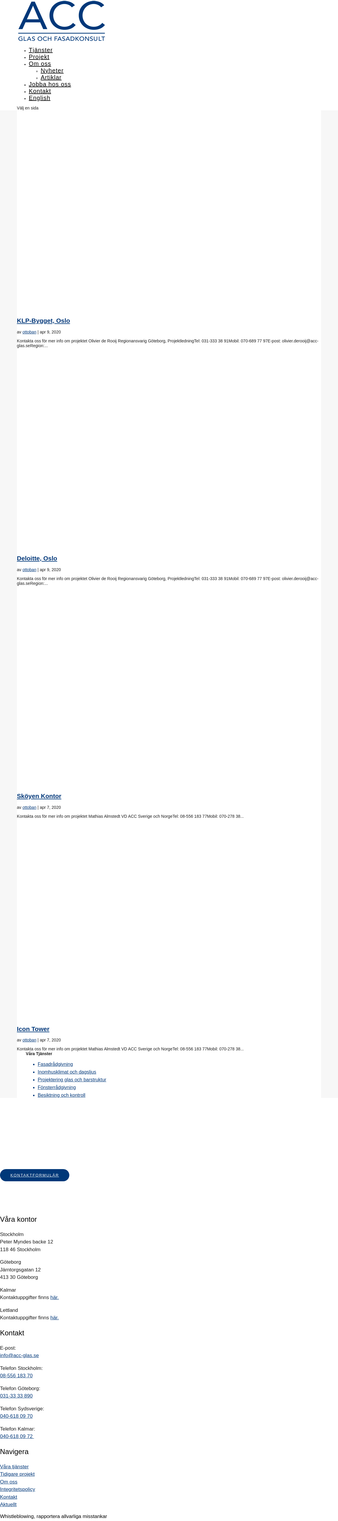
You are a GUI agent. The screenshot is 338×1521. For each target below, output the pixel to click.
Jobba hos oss (50, 84)
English (40, 98)
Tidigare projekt (17, 1474)
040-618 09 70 (16, 1416)
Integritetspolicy (17, 1489)
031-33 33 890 (16, 1396)
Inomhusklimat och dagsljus (67, 1071)
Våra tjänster (14, 1467)
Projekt (39, 57)
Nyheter (52, 70)
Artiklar (51, 77)
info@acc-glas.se (19, 1355)
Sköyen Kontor (39, 795)
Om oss (40, 63)
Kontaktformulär (34, 1175)
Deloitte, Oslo (37, 558)
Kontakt (40, 91)
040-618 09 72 (17, 1436)
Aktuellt (8, 1504)
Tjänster (41, 50)
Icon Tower (33, 1028)
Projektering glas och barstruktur (72, 1079)
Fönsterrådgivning (57, 1087)
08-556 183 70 (16, 1376)
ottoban (29, 332)
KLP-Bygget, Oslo (43, 320)
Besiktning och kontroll (61, 1095)
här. (54, 1297)
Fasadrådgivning (55, 1064)
